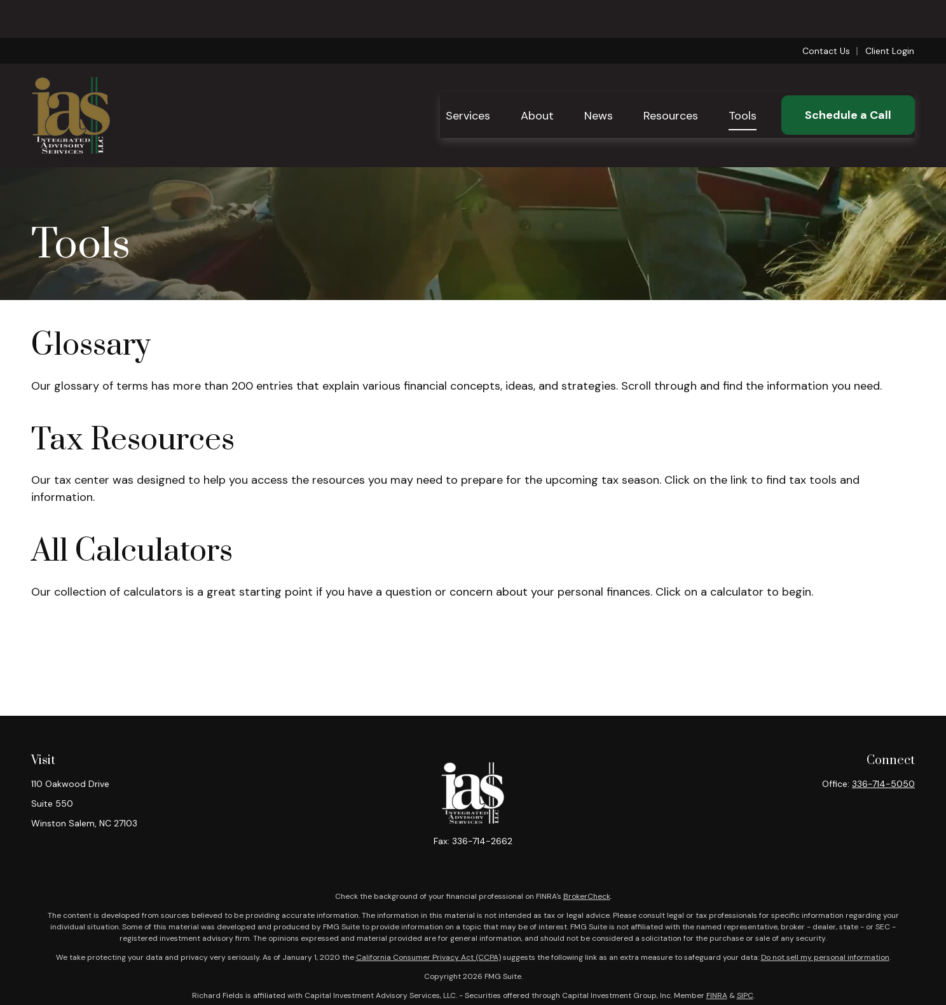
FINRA (716, 995)
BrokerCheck (586, 896)
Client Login (889, 12)
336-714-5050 (883, 784)
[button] (468, 77)
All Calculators (132, 551)
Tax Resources (133, 440)
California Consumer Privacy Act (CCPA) (428, 957)
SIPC (745, 995)
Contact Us (826, 12)
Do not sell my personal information (825, 957)
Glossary (91, 345)
